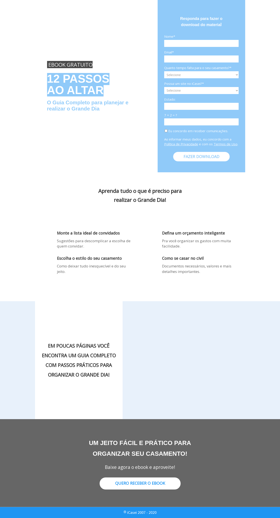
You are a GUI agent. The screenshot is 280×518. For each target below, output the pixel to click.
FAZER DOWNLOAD (201, 156)
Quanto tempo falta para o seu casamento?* (197, 68)
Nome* (169, 36)
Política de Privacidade (181, 144)
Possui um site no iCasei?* (184, 84)
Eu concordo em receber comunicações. (196, 131)
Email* (169, 52)
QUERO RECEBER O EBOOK (140, 483)
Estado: (170, 99)
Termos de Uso (226, 144)
